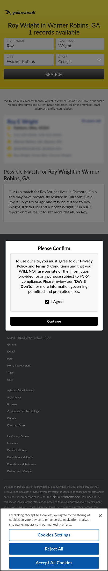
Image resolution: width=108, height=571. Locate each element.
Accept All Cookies (54, 564)
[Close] (100, 517)
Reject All (54, 550)
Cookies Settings (54, 536)
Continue (54, 321)
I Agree (54, 301)
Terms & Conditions (52, 266)
